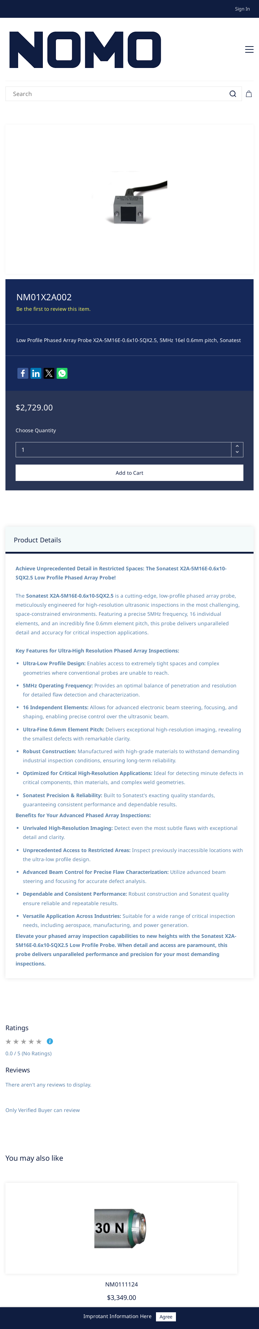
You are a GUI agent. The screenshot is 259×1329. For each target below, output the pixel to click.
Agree (166, 1316)
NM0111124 (121, 1284)
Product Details (37, 539)
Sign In (242, 8)
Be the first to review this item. (53, 308)
